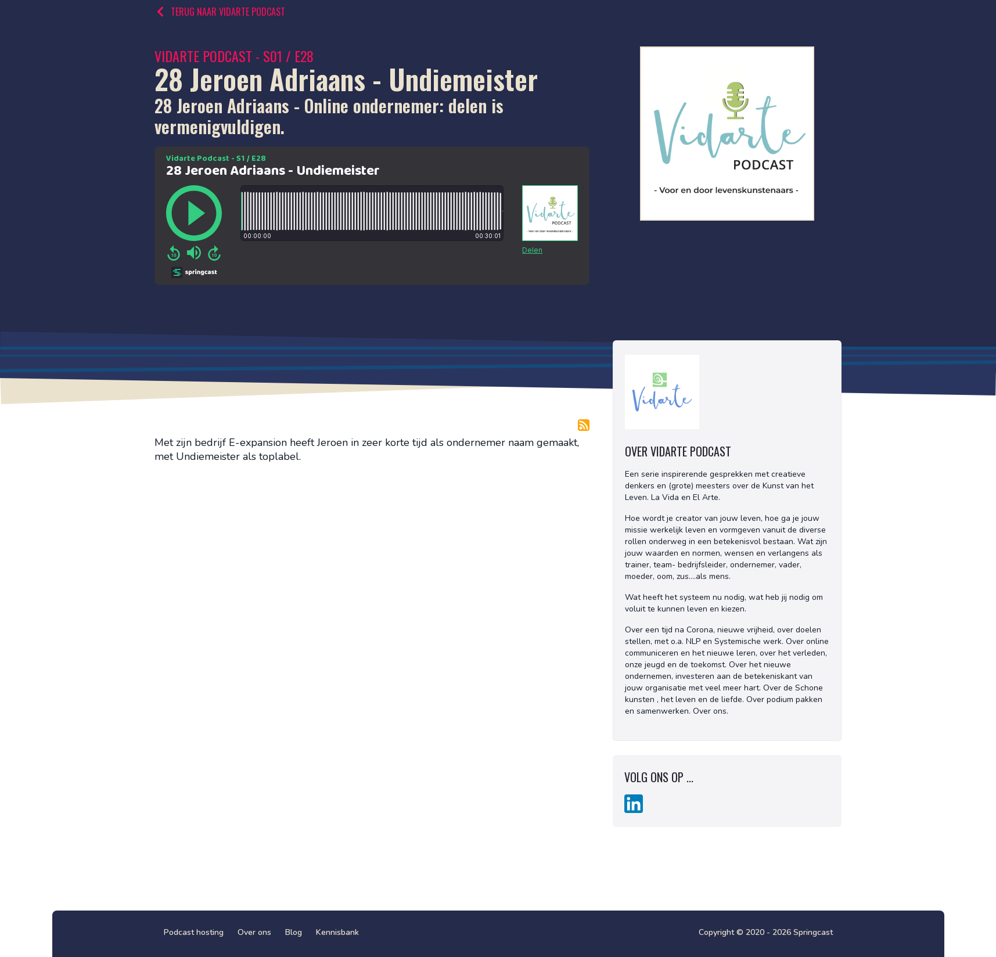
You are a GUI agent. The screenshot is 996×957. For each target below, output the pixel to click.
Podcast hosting (194, 932)
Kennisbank (337, 932)
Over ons (254, 932)
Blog (293, 932)
